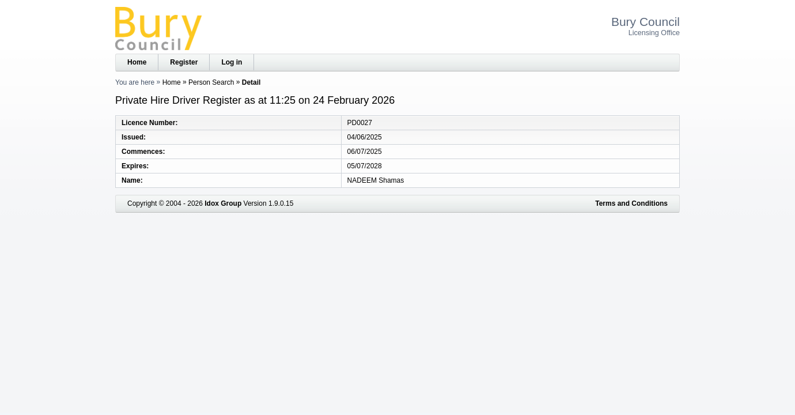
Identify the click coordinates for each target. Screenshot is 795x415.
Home (136, 62)
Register (184, 62)
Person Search (211, 82)
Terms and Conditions (631, 203)
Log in (231, 62)
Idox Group (223, 203)
